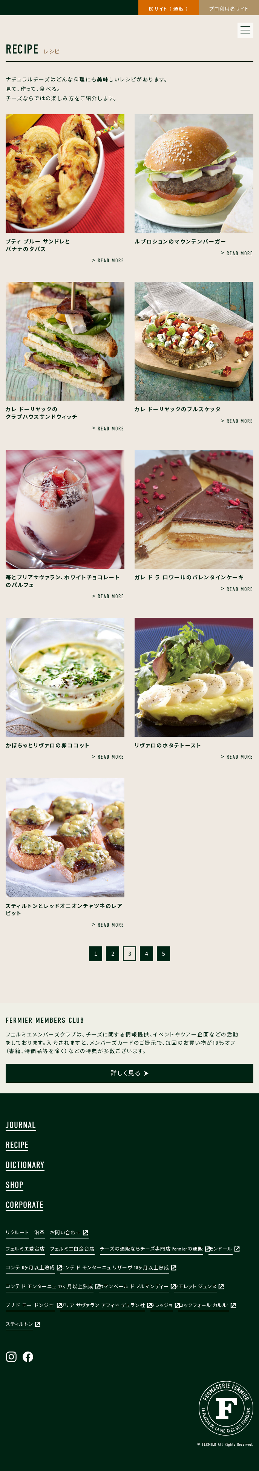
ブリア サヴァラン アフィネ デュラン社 (102, 1305)
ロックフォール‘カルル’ (203, 1305)
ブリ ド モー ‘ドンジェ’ (30, 1305)
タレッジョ (161, 1305)
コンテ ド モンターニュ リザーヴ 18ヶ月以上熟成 (114, 1267)
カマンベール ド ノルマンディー (134, 1286)
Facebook (28, 1356)
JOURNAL (21, 1125)
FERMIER (226, 1408)
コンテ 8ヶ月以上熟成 (30, 1267)
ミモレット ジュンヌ (195, 1286)
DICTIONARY (25, 1165)
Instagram (11, 1356)
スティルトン (19, 1324)
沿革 (39, 1232)
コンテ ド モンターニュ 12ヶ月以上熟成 (49, 1286)
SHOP (14, 1185)
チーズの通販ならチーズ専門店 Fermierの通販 (151, 1249)
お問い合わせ (65, 1232)
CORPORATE (24, 1205)
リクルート (17, 1232)
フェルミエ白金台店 (72, 1249)
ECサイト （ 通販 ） (169, 9)
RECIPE (17, 1145)
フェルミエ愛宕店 (25, 1249)
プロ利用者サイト (229, 9)
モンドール (220, 1249)
